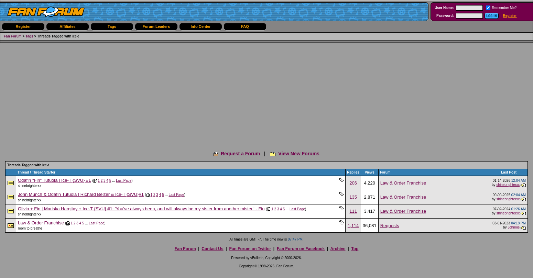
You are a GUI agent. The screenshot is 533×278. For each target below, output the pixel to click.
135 (353, 197)
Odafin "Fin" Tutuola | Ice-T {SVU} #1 (54, 180)
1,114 (353, 225)
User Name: (444, 8)
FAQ (245, 26)
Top (354, 248)
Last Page (123, 180)
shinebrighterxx (29, 186)
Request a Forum (240, 153)
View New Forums (298, 153)
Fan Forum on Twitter (250, 248)
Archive (337, 248)
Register (510, 16)
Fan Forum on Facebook (301, 248)
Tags (112, 26)
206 (353, 183)
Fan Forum (13, 36)
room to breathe (30, 228)
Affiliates (67, 26)
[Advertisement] (266, 94)
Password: (445, 16)
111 (353, 211)
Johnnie (514, 227)
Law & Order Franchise (403, 183)
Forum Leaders (156, 26)
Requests (389, 225)
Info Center (200, 26)
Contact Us (212, 248)
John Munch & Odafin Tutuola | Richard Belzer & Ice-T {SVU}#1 (81, 194)
